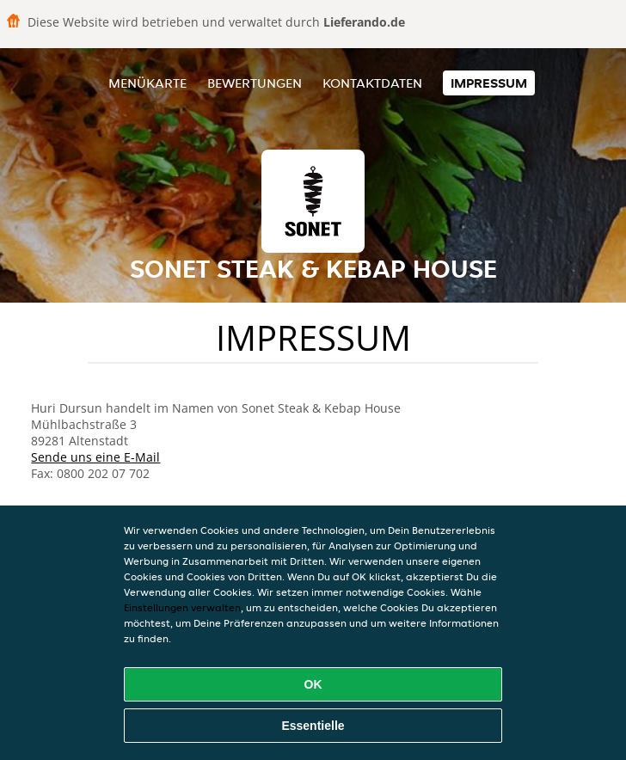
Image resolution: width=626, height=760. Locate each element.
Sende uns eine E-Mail (95, 457)
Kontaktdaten (372, 83)
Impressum (489, 83)
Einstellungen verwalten (182, 607)
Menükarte (147, 83)
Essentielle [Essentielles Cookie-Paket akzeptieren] (312, 725)
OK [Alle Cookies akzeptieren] (313, 684)
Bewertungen (254, 83)
